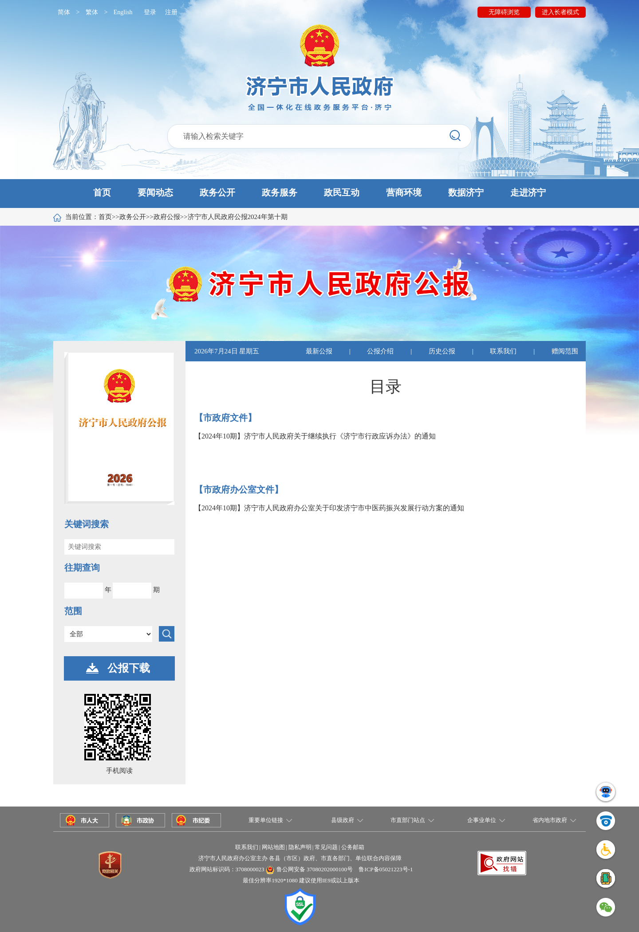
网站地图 (273, 847)
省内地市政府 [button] (549, 820)
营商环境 (404, 192)
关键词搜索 (86, 524)
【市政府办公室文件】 (238, 489)
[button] (319, 193)
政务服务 (279, 192)
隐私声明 (300, 847)
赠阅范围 (565, 351)
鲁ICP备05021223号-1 (386, 869)
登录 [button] (150, 12)
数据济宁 (466, 192)
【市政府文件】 (225, 418)
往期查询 (82, 567)
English (123, 12)
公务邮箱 (352, 847)
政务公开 (217, 192)
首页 (102, 192)
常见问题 (326, 847)
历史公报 (442, 351)
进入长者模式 (560, 12)
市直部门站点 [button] (407, 820)
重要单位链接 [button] (265, 820)
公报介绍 (380, 351)
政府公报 (167, 216)
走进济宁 (528, 192)
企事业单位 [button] (481, 820)
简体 (64, 12)
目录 (386, 387)
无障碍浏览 (504, 12)
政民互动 (341, 192)
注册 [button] (171, 12)
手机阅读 (119, 770)
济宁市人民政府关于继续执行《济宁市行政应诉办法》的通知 (340, 436)
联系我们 (503, 351)
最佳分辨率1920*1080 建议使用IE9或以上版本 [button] (301, 880)
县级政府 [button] (342, 820)
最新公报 (319, 351)
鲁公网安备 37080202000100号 (314, 869)
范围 (73, 611)
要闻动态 (155, 192)
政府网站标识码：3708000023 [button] (226, 869)
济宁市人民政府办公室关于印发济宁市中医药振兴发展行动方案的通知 (354, 508)
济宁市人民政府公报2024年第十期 (238, 216)
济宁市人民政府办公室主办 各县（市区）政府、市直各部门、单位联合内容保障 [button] (300, 858)
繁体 (92, 12)
